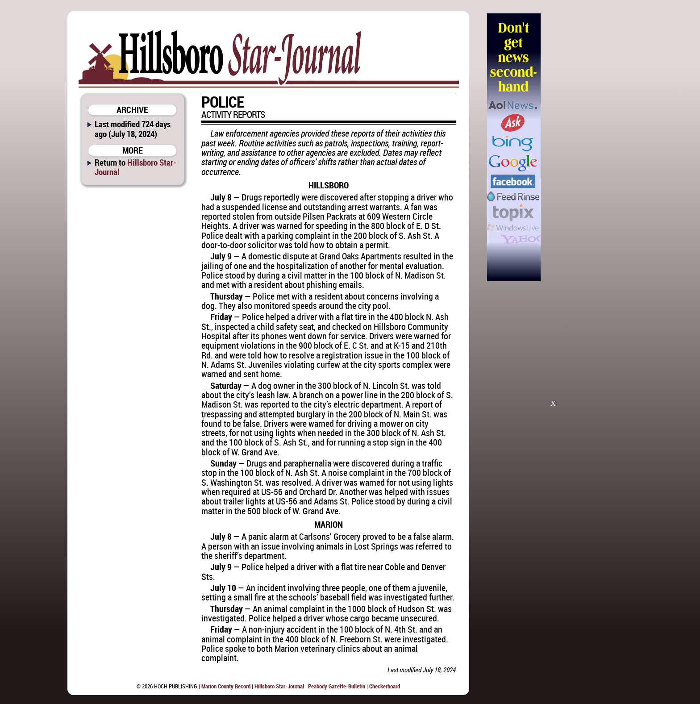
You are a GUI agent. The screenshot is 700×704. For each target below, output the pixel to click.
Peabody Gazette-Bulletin (336, 686)
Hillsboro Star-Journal (135, 167)
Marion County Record (225, 686)
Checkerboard (384, 686)
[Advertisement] (586, 147)
